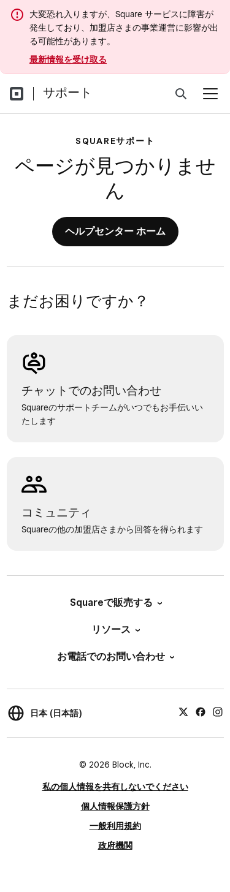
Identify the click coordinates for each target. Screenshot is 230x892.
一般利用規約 (115, 826)
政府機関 (115, 845)
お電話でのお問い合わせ (115, 656)
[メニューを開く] (210, 93)
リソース (115, 629)
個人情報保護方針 (115, 806)
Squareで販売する (115, 602)
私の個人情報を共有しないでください (115, 787)
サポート (67, 92)
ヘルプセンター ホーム (115, 231)
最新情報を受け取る (68, 59)
